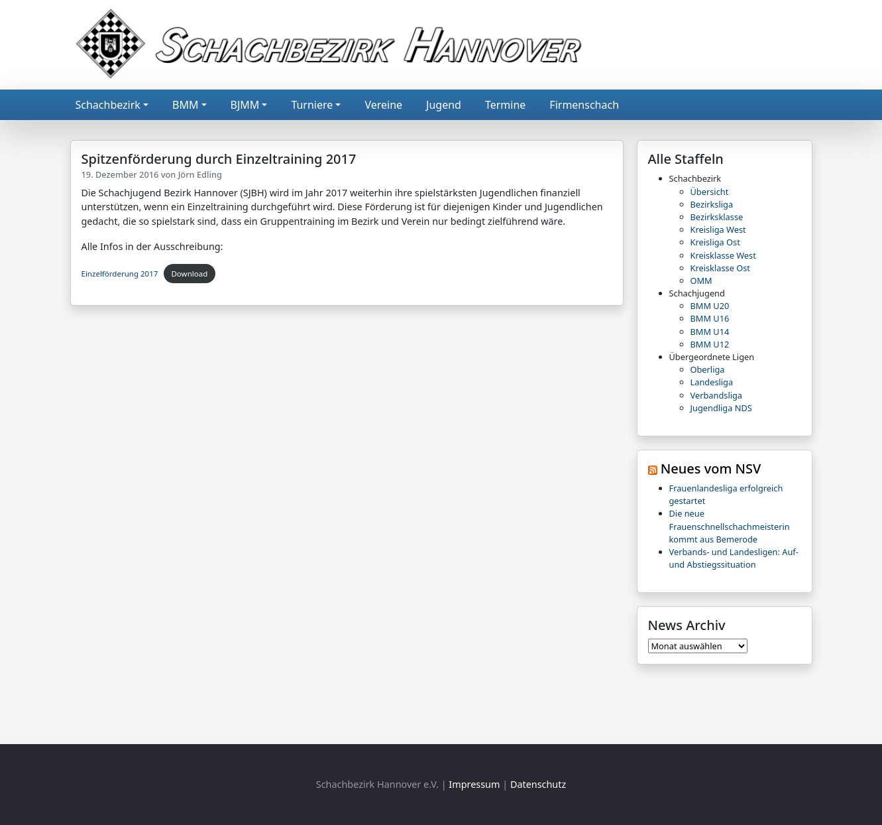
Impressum (474, 784)
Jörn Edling (200, 174)
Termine (505, 104)
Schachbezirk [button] (108, 104)
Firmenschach (584, 104)
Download (189, 274)
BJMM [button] (245, 104)
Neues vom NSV (711, 468)
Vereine (383, 104)
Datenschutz (538, 784)
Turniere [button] (312, 104)
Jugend (443, 104)
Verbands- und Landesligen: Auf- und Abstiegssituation (734, 558)
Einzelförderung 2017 (120, 274)
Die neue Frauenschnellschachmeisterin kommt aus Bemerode (729, 525)
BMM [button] (185, 104)
